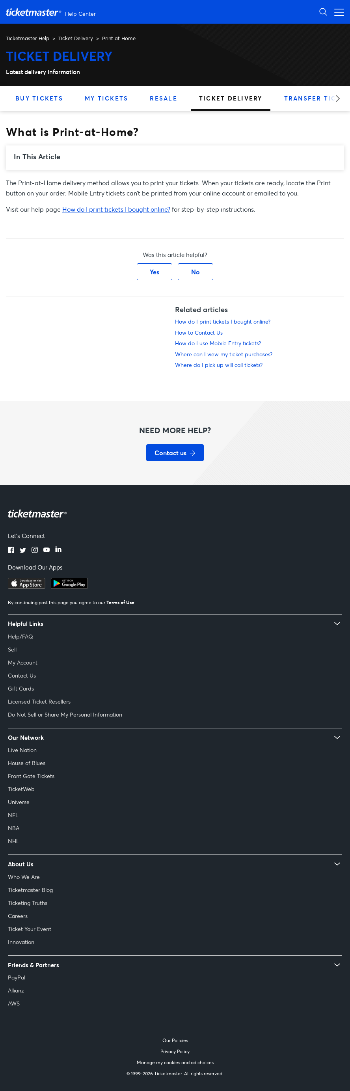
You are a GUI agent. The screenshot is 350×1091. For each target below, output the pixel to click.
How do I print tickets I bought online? (116, 209)
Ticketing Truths (27, 903)
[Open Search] (323, 12)
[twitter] (23, 551)
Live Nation (22, 750)
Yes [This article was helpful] (154, 272)
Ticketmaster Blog (30, 890)
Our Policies (175, 1040)
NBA (13, 828)
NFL (13, 815)
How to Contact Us (199, 332)
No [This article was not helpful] (195, 272)
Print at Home (119, 38)
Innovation (21, 942)
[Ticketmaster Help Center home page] (52, 12)
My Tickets (106, 98)
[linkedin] (58, 551)
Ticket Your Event (29, 929)
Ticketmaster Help (27, 38)
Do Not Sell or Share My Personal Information (65, 714)
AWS (14, 1003)
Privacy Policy (175, 1051)
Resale (163, 98)
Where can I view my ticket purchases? (223, 354)
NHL (13, 841)
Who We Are (24, 877)
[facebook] (11, 551)
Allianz (16, 990)
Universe (19, 802)
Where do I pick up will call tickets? (218, 365)
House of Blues (26, 763)
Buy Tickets (39, 98)
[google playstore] (69, 586)
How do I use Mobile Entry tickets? (218, 343)
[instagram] (35, 551)
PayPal (16, 977)
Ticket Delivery (75, 38)
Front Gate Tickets (31, 776)
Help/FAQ (20, 636)
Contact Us (22, 675)
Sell (12, 649)
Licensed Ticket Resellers (39, 701)
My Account (22, 662)
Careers (18, 916)
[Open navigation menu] (337, 12)
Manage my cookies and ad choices (175, 1062)
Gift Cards (21, 688)
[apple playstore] (26, 586)
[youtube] (46, 551)
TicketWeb (21, 789)
